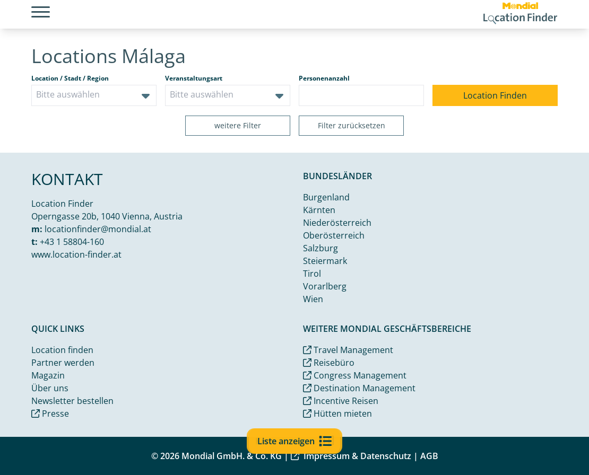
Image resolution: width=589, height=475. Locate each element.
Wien (313, 299)
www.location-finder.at (76, 254)
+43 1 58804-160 (72, 242)
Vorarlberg (325, 286)
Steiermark (325, 261)
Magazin (48, 375)
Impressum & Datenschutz (351, 456)
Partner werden (62, 362)
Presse (50, 413)
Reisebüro (328, 362)
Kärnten (319, 210)
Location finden (62, 350)
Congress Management (354, 375)
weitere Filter (237, 125)
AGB (429, 456)
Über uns (49, 388)
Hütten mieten (337, 413)
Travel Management (348, 350)
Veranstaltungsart (193, 78)
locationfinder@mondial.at (98, 229)
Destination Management (359, 388)
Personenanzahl (324, 78)
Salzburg (320, 248)
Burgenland (326, 197)
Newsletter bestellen (72, 401)
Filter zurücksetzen (351, 125)
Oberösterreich (334, 235)
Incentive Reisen (340, 401)
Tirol (312, 273)
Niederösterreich (337, 222)
